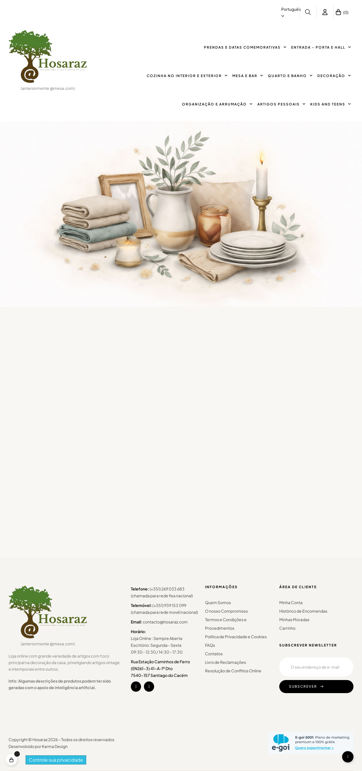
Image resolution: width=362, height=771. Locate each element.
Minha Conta (291, 602)
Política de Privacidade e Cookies (236, 636)
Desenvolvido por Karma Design (38, 746)
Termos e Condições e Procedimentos (226, 624)
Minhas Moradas (294, 619)
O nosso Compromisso (226, 611)
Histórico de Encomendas (303, 611)
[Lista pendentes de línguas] (291, 12)
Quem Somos (218, 602)
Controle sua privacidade (56, 760)
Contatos (214, 653)
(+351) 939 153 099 (169, 605)
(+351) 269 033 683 (167, 588)
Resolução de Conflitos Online (233, 670)
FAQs (210, 645)
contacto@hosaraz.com (165, 621)
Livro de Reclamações (225, 662)
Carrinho (287, 628)
